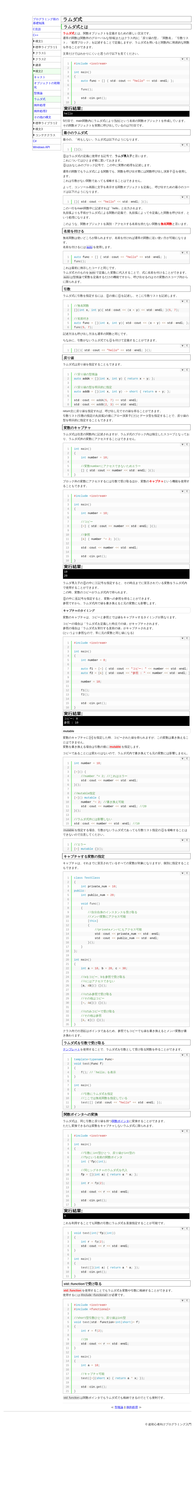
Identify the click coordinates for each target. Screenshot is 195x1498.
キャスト (39, 77)
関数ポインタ (120, 1121)
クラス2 (40, 59)
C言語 (37, 29)
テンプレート (71, 1049)
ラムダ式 (39, 99)
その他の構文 (42, 117)
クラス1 (40, 53)
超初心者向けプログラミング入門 (32, 8)
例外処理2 (40, 111)
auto (89, 247)
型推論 (119, 1457)
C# (34, 141)
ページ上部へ (73, 1464)
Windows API (41, 147)
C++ (35, 35)
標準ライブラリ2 (46, 123)
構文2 (39, 71)
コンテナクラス (45, 135)
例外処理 (132, 1457)
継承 (38, 65)
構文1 (39, 41)
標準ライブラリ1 (46, 47)
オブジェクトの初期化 (47, 85)
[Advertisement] (126, 9)
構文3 (39, 129)
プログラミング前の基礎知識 (46, 21)
